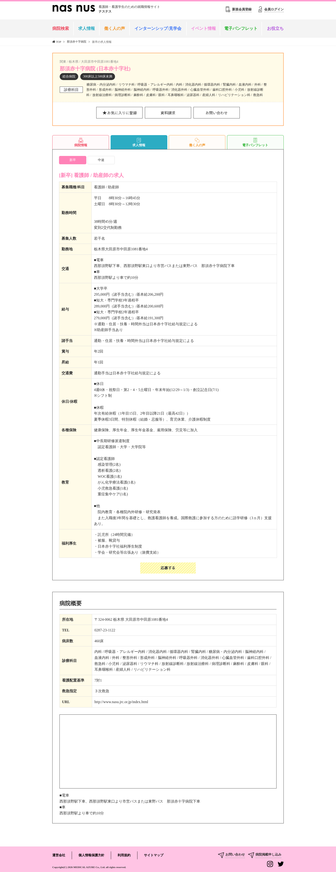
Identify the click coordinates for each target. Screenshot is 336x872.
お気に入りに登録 (122, 112)
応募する (168, 567)
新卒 (72, 160)
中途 (101, 160)
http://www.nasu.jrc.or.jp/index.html (121, 702)
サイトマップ (153, 855)
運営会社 (58, 855)
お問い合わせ (216, 112)
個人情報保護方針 (91, 855)
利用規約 (124, 855)
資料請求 (168, 112)
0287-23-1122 (104, 630)
